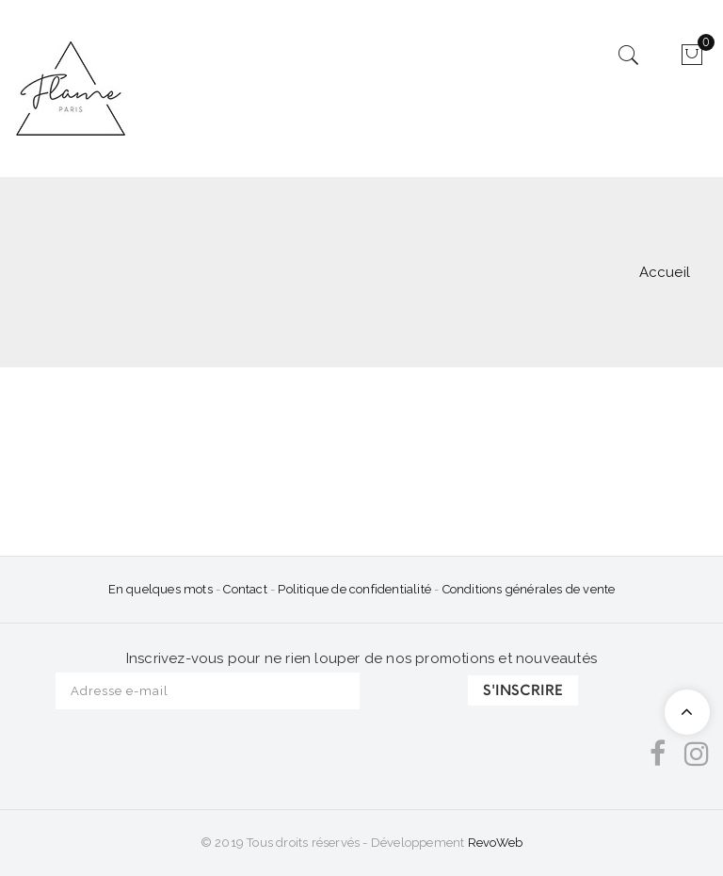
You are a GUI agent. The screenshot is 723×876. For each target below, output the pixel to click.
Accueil (664, 272)
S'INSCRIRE (523, 690)
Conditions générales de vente (529, 589)
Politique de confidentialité (354, 589)
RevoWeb (495, 842)
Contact (246, 589)
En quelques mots (160, 589)
